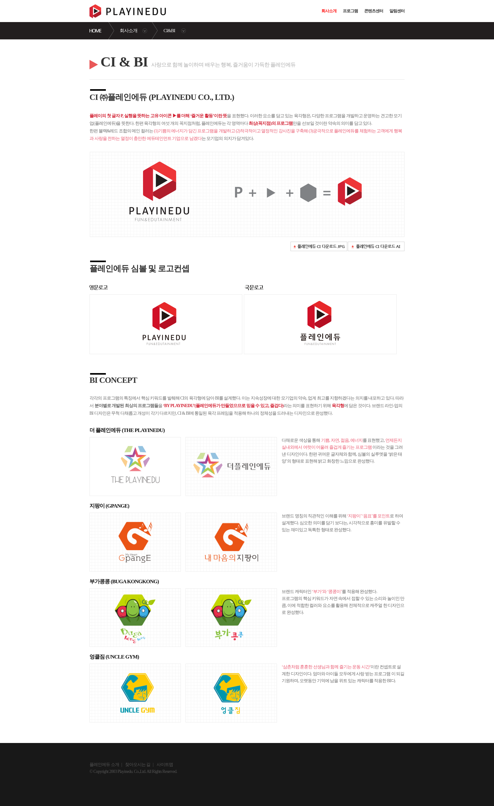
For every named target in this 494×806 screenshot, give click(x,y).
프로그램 (350, 11)
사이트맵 (165, 764)
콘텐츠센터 (373, 11)
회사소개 (328, 11)
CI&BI (169, 30)
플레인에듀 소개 (104, 764)
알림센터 (397, 11)
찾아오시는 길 (138, 764)
